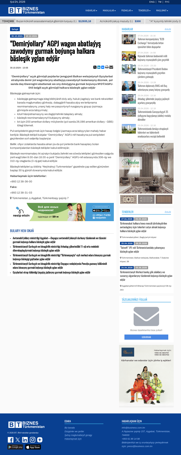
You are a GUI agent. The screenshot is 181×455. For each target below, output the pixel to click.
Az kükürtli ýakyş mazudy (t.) (123, 21)
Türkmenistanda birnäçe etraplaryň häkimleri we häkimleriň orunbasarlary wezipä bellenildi (153, 132)
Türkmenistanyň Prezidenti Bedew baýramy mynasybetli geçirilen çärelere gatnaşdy (153, 73)
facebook (10, 439)
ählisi (168, 29)
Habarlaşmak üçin (73, 439)
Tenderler (127, 212)
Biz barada (70, 428)
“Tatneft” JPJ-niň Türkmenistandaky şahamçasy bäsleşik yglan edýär (142, 249)
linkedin (25, 439)
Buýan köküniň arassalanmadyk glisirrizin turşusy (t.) (56, 21)
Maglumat (162, 10)
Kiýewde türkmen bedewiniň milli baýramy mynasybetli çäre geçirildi (153, 58)
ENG (151, 2)
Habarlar (127, 29)
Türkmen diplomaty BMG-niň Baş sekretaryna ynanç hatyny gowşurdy (154, 87)
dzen (39, 439)
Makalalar (109, 10)
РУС (167, 2)
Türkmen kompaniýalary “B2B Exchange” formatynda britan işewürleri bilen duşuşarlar (151, 43)
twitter (18, 439)
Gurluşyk (15, 29)
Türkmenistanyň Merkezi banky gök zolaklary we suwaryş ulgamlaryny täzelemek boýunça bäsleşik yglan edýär (146, 275)
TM (159, 2)
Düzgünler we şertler (74, 431)
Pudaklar (127, 10)
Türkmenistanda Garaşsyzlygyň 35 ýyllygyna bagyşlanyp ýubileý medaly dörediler (154, 115)
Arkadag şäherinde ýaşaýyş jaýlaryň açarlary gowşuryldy (153, 101)
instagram (32, 439)
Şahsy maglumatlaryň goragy (78, 435)
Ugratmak (146, 337)
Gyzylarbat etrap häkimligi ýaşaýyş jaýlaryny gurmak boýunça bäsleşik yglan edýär (51, 272)
